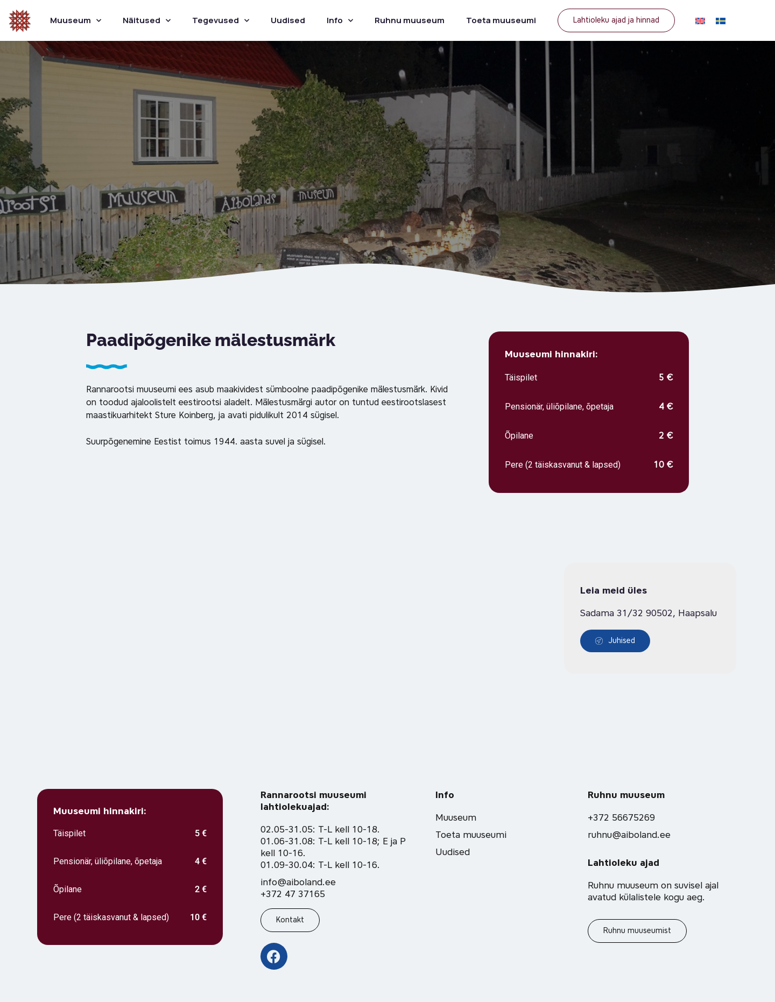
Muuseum (75, 20)
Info (340, 20)
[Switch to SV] (720, 20)
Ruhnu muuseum (410, 20)
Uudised (288, 20)
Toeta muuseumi (501, 20)
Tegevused (220, 20)
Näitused (147, 20)
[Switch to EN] (700, 20)
